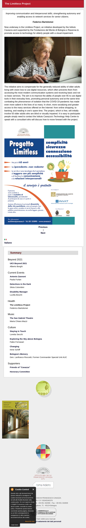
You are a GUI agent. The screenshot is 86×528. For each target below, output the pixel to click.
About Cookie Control (12, 489)
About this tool (29, 521)
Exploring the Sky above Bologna (26, 339)
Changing (14, 346)
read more (14, 525)
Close (33, 489)
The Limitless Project (20, 305)
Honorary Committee (20, 372)
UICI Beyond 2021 (18, 263)
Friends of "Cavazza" (20, 367)
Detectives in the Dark (20, 284)
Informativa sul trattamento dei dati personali (43, 521)
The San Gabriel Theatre (21, 318)
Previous (43, 227)
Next (43, 233)
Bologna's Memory (19, 354)
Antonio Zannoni (18, 276)
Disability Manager (19, 292)
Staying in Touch (18, 331)
